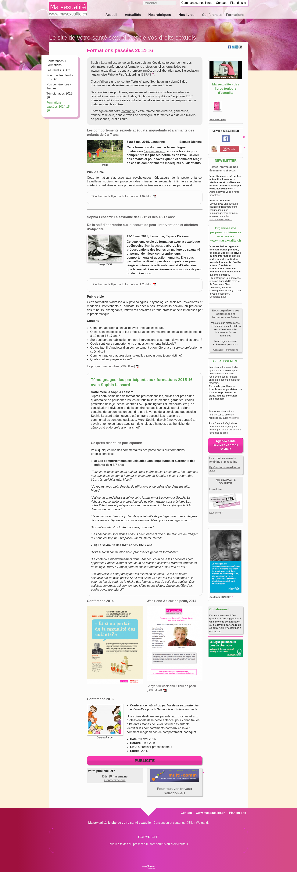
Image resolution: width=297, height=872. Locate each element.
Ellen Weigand (231, 417)
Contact (221, 2)
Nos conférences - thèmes (58, 86)
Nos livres (186, 15)
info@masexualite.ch (220, 219)
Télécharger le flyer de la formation (123, 196)
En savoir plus (217, 119)
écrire (218, 631)
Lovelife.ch (215, 512)
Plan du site (238, 2)
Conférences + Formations (223, 15)
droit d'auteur (167, 843)
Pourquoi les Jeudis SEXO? (59, 77)
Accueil (111, 15)
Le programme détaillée (113, 366)
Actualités (133, 15)
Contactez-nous (114, 780)
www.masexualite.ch (210, 812)
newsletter (214, 195)
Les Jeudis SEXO (58, 70)
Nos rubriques (159, 15)
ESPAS (146, 74)
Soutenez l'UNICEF (220, 597)
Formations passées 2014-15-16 (58, 106)
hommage (128, 111)
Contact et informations (225, 349)
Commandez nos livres (196, 2)
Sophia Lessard (101, 62)
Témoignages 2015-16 (59, 95)
